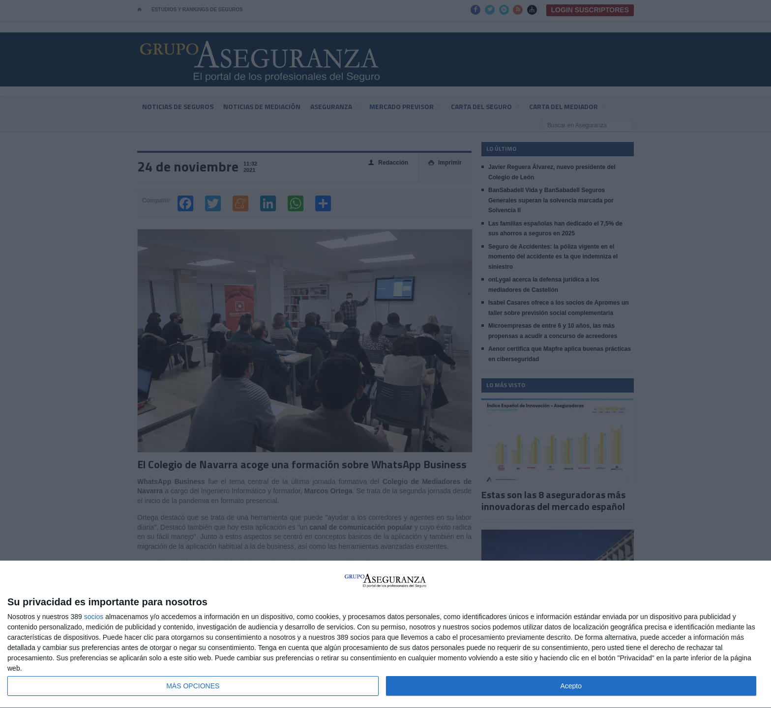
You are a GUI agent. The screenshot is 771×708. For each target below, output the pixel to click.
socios (94, 616)
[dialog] (385, 634)
